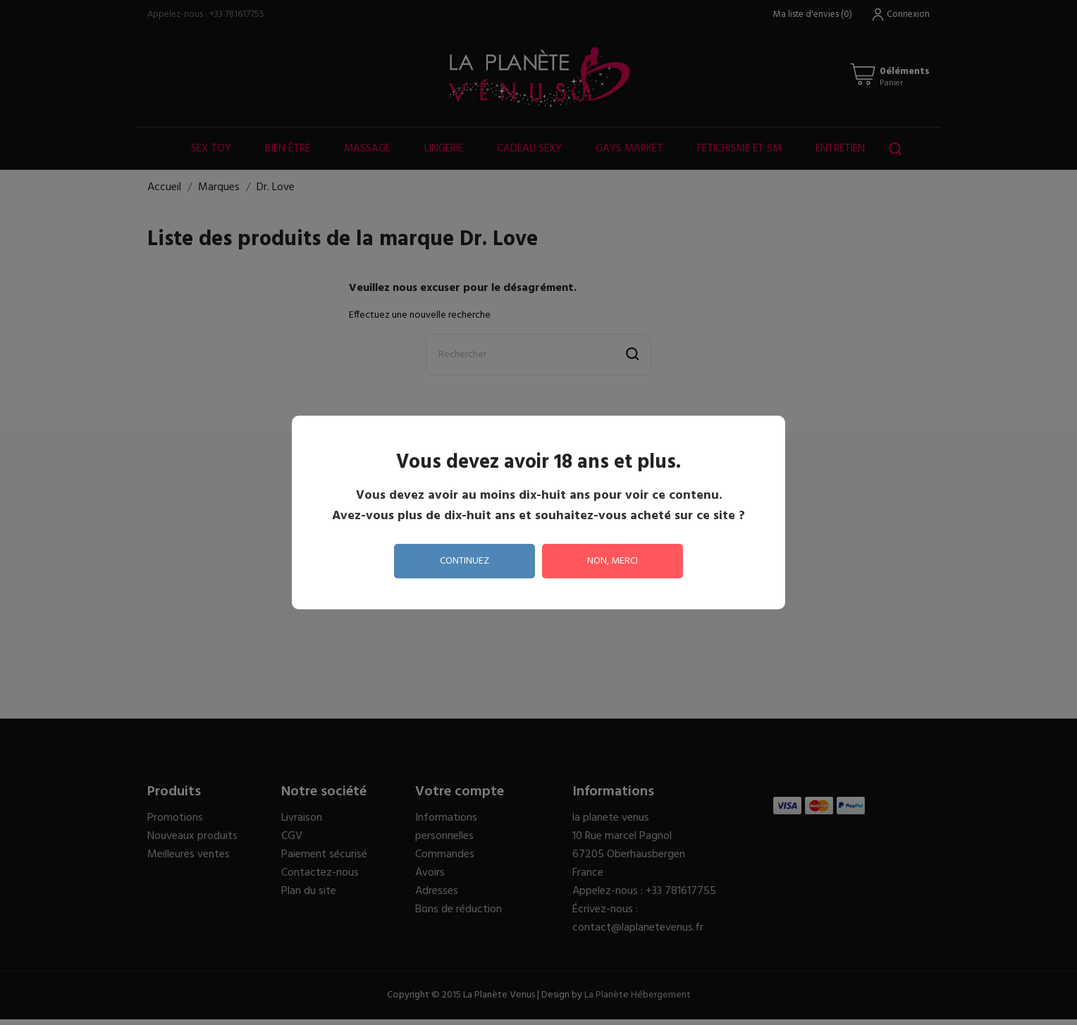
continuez (464, 561)
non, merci (612, 561)
